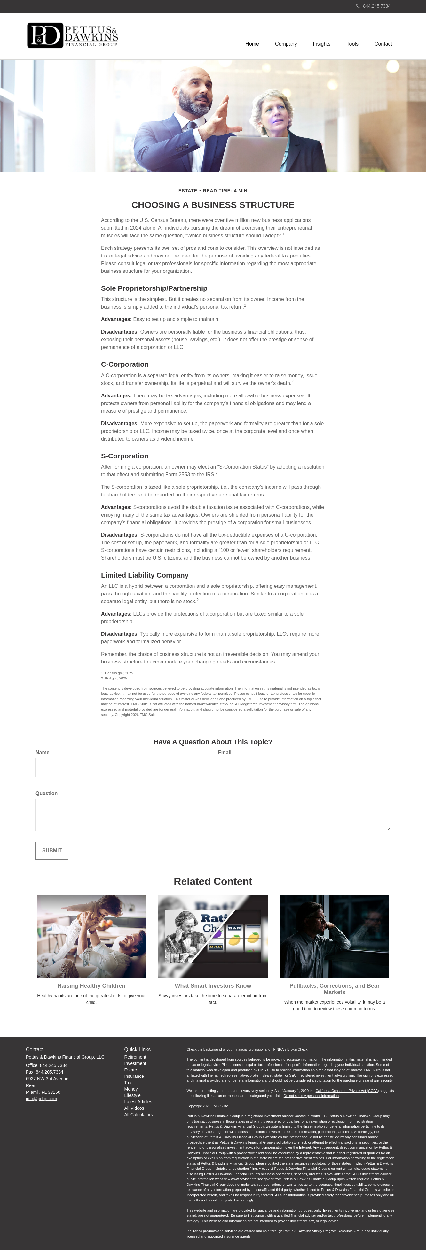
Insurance (134, 1076)
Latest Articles (138, 1101)
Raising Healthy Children (91, 986)
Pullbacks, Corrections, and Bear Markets (334, 989)
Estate (130, 1069)
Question (47, 793)
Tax (127, 1082)
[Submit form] (52, 851)
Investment (135, 1063)
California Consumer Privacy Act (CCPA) (347, 1091)
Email (225, 752)
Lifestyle (132, 1095)
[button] (286, 36)
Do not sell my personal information (311, 1096)
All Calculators (138, 1114)
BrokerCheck (297, 1049)
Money (131, 1089)
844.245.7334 (373, 6)
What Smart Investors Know (213, 986)
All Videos (134, 1108)
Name (43, 752)
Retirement (135, 1057)
